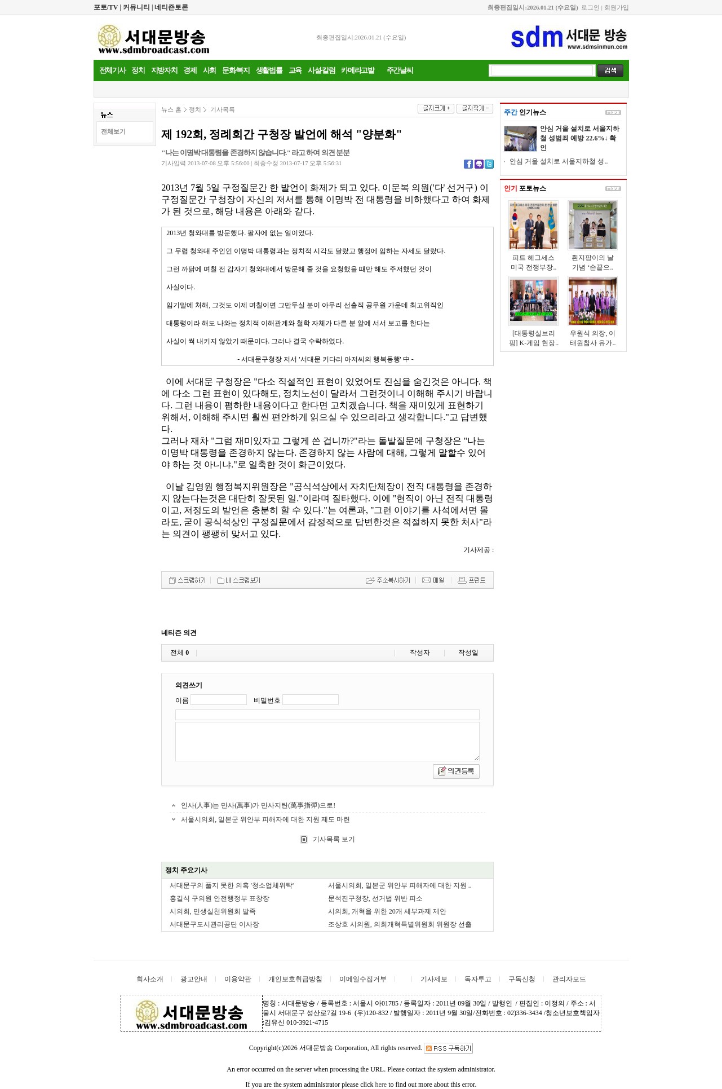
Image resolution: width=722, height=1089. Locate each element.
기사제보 (434, 979)
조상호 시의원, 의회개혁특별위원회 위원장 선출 (400, 924)
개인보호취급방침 (295, 979)
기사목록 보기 (333, 839)
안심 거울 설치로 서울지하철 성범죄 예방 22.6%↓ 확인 (579, 138)
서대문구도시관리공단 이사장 (214, 924)
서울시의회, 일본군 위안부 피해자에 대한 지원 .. (400, 885)
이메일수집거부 (363, 979)
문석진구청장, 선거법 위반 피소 (375, 898)
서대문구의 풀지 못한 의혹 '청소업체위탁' (232, 885)
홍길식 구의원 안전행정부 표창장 (219, 898)
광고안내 (193, 979)
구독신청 (521, 979)
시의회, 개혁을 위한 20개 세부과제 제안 (387, 911)
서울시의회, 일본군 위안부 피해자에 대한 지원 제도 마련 (265, 819)
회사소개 (149, 979)
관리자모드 (569, 979)
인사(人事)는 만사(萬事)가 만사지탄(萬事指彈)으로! (258, 805)
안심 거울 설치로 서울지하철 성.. (559, 161)
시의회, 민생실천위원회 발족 (213, 911)
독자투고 (477, 979)
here (381, 1084)
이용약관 (237, 979)
